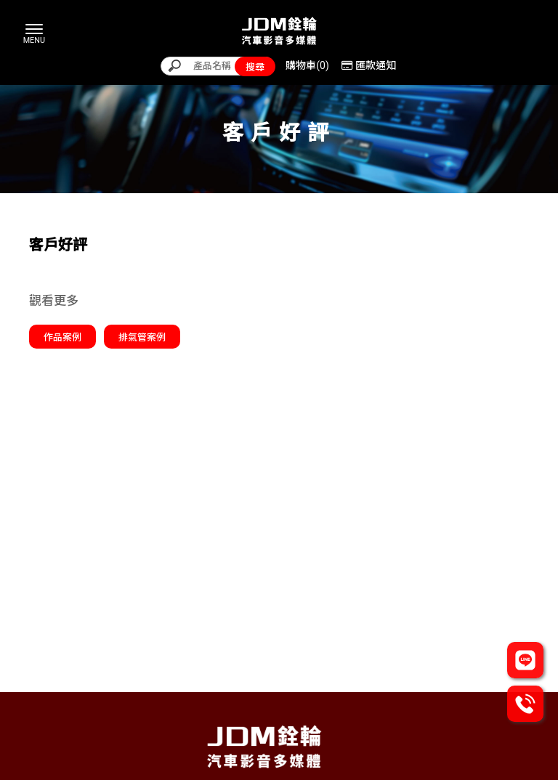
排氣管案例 (142, 337)
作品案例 (62, 337)
